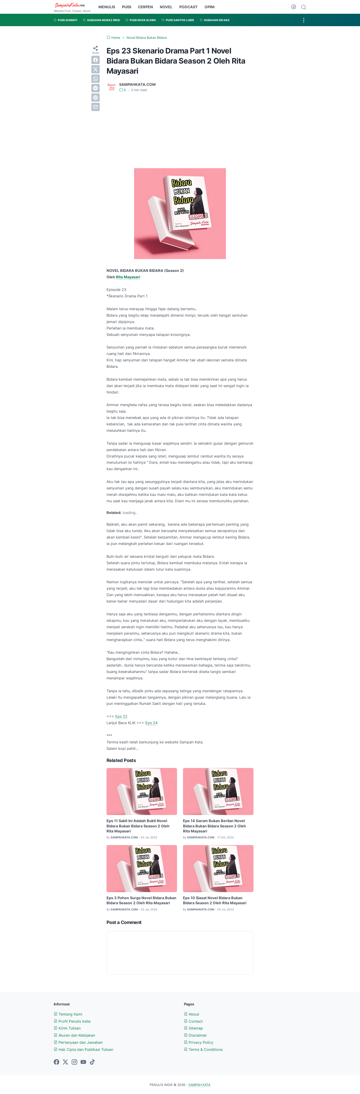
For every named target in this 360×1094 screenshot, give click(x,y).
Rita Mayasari (128, 277)
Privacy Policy (198, 1042)
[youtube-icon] (83, 1062)
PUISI (126, 7)
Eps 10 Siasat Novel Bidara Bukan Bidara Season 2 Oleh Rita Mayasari (214, 900)
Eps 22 (121, 716)
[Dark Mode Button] (293, 7)
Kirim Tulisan (67, 1028)
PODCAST (188, 7)
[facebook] (95, 60)
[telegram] (95, 88)
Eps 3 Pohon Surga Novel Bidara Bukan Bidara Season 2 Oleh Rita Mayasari (141, 900)
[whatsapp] (95, 79)
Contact (193, 1021)
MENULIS (106, 7)
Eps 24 (151, 722)
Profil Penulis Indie (72, 1021)
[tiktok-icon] (92, 1062)
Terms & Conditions (203, 1049)
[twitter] (95, 69)
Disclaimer (195, 1035)
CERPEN (145, 7)
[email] (95, 107)
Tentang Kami (68, 1014)
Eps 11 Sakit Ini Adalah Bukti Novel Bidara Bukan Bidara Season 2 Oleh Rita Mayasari (138, 825)
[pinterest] (95, 97)
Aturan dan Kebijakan (74, 1035)
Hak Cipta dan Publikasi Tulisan (83, 1049)
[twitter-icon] (65, 1062)
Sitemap (193, 1028)
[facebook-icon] (56, 1062)
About (191, 1014)
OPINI (209, 7)
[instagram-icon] (74, 1062)
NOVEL (166, 7)
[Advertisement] (180, 130)
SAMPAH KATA (199, 1085)
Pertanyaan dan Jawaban (78, 1042)
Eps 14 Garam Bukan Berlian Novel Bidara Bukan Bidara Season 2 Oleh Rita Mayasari (214, 825)
